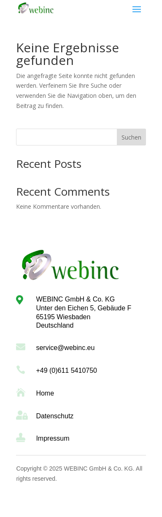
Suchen (131, 137)
